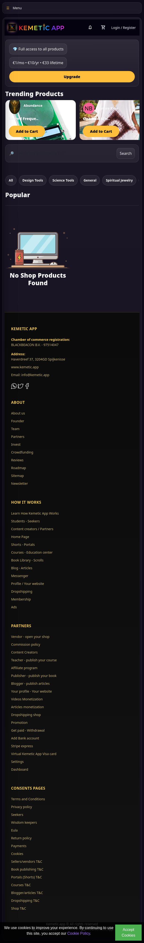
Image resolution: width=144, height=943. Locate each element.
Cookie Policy (78, 933)
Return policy (21, 838)
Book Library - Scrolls (27, 560)
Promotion (19, 722)
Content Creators (24, 652)
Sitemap (17, 475)
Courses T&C (21, 885)
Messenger (19, 576)
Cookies (17, 853)
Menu (14, 7)
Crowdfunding (22, 452)
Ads (14, 607)
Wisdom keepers (24, 822)
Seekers (17, 814)
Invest (16, 444)
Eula (14, 830)
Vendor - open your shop (30, 636)
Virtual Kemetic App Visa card (33, 754)
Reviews (17, 460)
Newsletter (19, 483)
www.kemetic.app (25, 367)
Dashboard (19, 769)
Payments (18, 846)
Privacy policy (21, 807)
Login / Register (123, 27)
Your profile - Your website (31, 691)
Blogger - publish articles (30, 683)
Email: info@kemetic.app (30, 375)
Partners (17, 436)
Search (126, 153)
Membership (21, 599)
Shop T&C (18, 908)
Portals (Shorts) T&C (26, 877)
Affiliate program (24, 668)
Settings (17, 761)
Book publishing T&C (27, 869)
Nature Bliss (108, 108)
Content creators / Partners (32, 529)
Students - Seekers (25, 521)
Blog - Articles (21, 568)
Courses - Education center (32, 552)
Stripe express (22, 746)
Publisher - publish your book (34, 675)
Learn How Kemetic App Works (35, 513)
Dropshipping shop (26, 714)
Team (15, 429)
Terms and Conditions (28, 799)
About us (18, 413)
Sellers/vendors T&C (26, 861)
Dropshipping (21, 591)
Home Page (20, 536)
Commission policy (25, 644)
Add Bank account (25, 738)
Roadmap (18, 468)
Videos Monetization (27, 699)
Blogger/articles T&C (27, 892)
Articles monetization (27, 707)
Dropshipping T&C (25, 900)
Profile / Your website (27, 583)
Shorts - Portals (23, 544)
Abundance (33, 105)
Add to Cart (27, 131)
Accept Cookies (128, 932)
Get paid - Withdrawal (28, 730)
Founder (17, 421)
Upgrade (72, 76)
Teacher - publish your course (34, 660)
